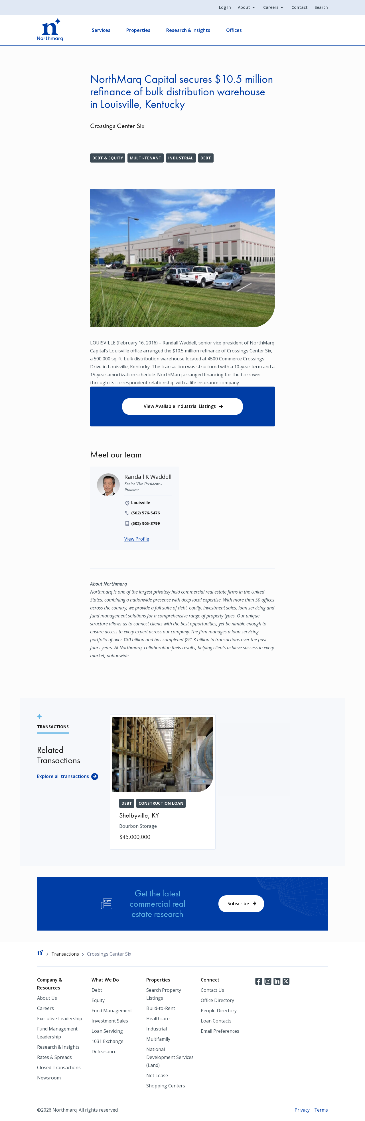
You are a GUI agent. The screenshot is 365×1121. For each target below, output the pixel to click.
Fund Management (112, 1010)
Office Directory (217, 1000)
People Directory (219, 1010)
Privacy (301, 1110)
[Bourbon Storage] (162, 782)
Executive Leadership (59, 1018)
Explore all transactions (63, 776)
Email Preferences (220, 1031)
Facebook (258, 981)
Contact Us (212, 990)
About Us (47, 998)
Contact (299, 7)
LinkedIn (276, 981)
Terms (321, 1110)
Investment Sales (110, 1021)
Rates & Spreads (54, 1057)
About (244, 7)
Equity (98, 1000)
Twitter (286, 981)
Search (321, 7)
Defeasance (104, 1051)
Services (101, 30)
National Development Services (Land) (170, 1057)
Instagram (267, 981)
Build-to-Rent (160, 1008)
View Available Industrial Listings (180, 406)
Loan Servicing (107, 1031)
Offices (234, 30)
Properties (138, 30)
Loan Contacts (216, 1021)
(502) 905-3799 (145, 524)
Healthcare (158, 1018)
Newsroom (49, 1078)
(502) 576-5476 (145, 513)
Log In (225, 7)
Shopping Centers (165, 1086)
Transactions (65, 954)
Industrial (181, 158)
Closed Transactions (59, 1067)
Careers (270, 7)
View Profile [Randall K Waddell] (136, 539)
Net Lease (157, 1075)
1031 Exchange (107, 1041)
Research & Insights (188, 30)
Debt (206, 158)
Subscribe (238, 903)
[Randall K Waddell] (147, 477)
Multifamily (158, 1039)
